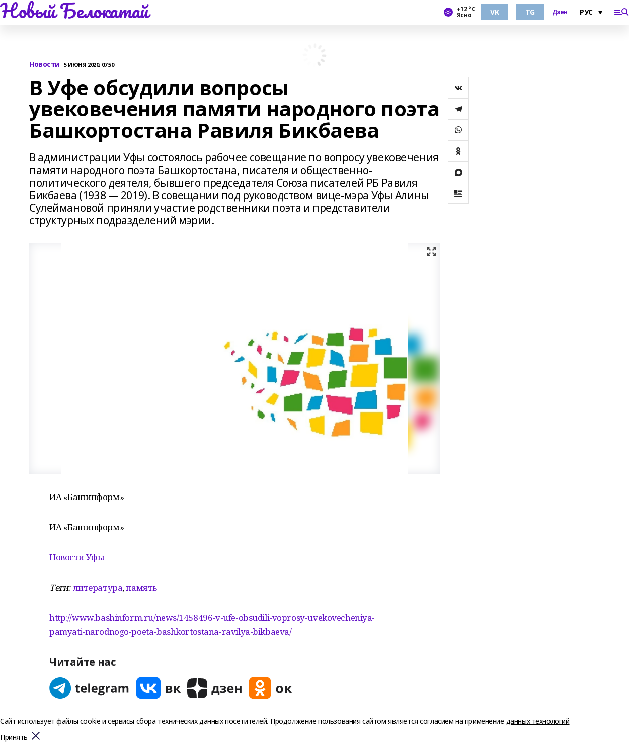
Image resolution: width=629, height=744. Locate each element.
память (141, 587)
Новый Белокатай (74, 11)
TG (530, 12)
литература (97, 587)
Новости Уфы (76, 557)
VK (494, 12)
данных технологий (538, 721)
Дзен (560, 12)
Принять (14, 737)
